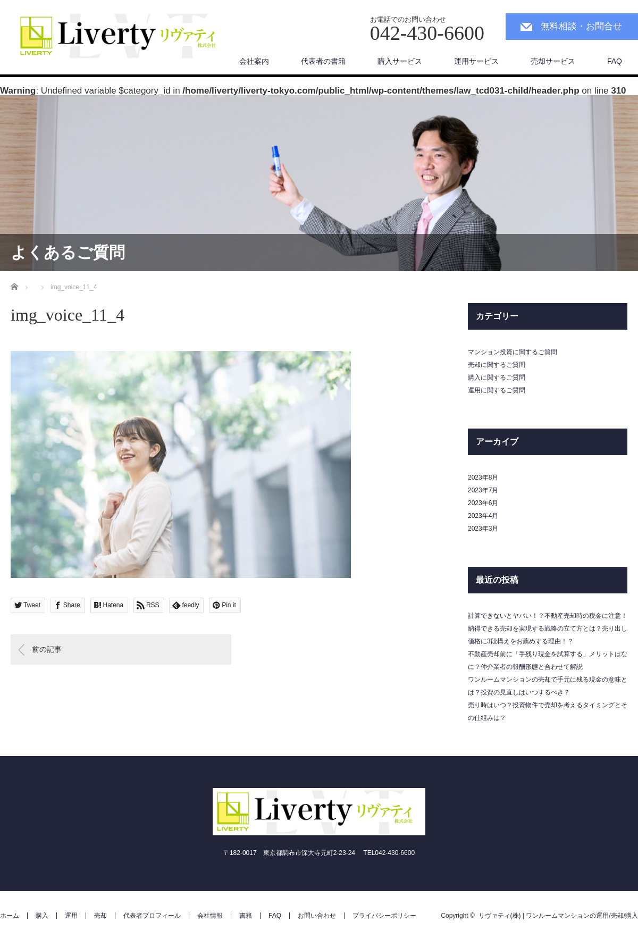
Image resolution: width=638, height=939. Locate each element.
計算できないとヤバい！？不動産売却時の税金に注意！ (547, 615)
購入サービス (399, 61)
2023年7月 (483, 490)
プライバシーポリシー (384, 915)
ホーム (9, 915)
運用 (71, 915)
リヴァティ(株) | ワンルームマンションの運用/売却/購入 (558, 915)
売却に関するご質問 (496, 364)
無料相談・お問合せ (581, 26)
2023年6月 (483, 503)
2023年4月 (483, 515)
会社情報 (210, 915)
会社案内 (254, 61)
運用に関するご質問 (496, 390)
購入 (42, 915)
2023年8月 (483, 477)
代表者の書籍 (323, 61)
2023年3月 (483, 528)
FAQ (614, 61)
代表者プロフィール (152, 915)
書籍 (245, 915)
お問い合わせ (317, 915)
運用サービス (476, 61)
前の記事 (47, 649)
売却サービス (553, 61)
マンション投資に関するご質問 (512, 352)
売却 (100, 915)
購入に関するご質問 (496, 377)
